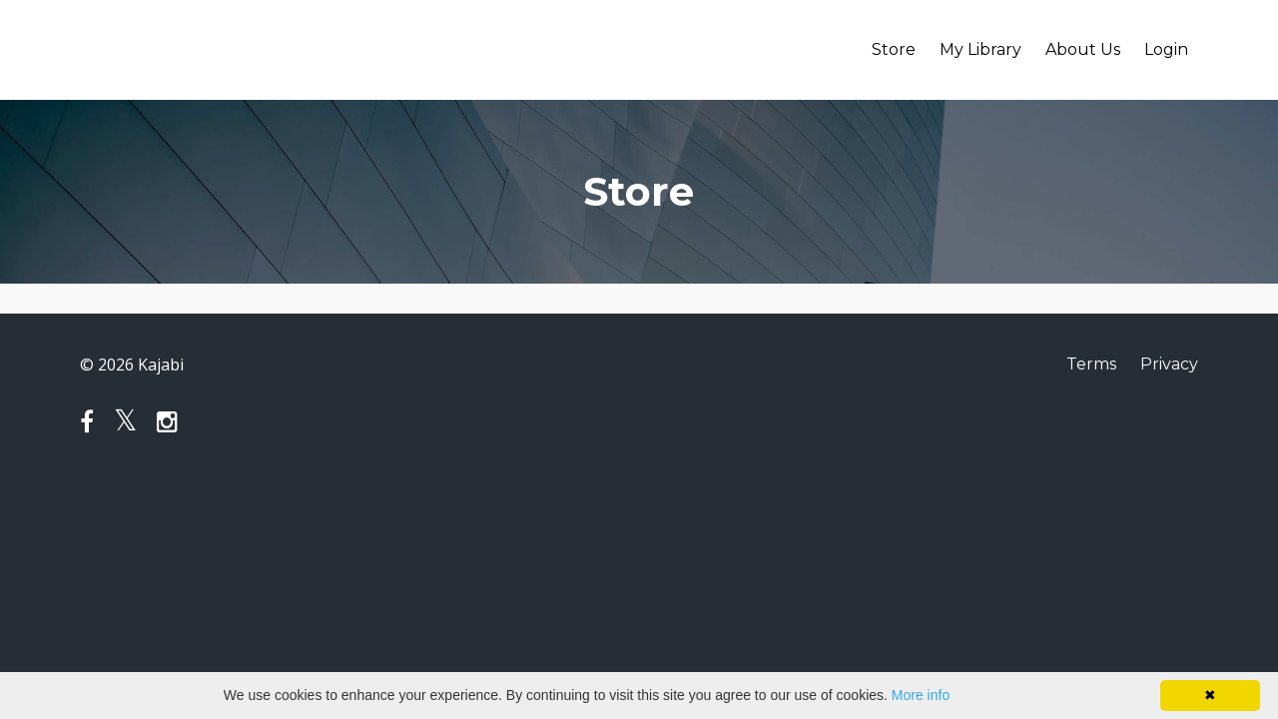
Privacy (1169, 364)
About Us (1082, 49)
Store (894, 49)
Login (1166, 49)
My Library (980, 49)
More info (921, 695)
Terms (1091, 364)
